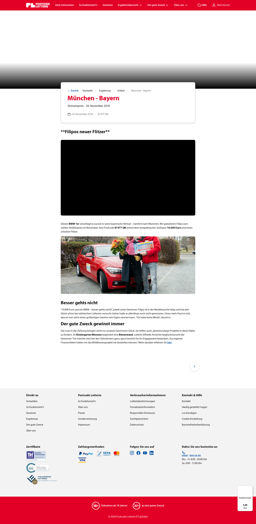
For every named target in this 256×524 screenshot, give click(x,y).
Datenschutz (137, 425)
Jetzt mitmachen (64, 5)
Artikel (121, 91)
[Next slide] (194, 366)
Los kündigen (189, 413)
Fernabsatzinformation (142, 407)
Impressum (84, 425)
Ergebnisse (105, 91)
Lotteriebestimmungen (142, 401)
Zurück (73, 91)
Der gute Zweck (158, 5)
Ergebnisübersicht (130, 5)
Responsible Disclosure (142, 413)
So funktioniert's (88, 5)
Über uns (181, 5)
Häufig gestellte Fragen (194, 407)
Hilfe (202, 5)
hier (169, 342)
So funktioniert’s (87, 401)
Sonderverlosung (87, 419)
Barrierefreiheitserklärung (196, 425)
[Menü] (251, 488)
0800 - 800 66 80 (191, 454)
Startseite (87, 91)
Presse (81, 413)
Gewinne (108, 5)
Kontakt (186, 401)
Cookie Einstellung (192, 419)
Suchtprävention (139, 419)
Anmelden (32, 401)
